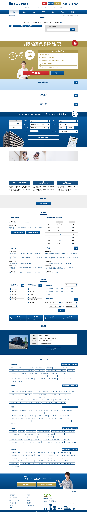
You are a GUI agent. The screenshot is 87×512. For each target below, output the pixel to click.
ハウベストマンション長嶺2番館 (26, 391)
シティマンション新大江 (52, 370)
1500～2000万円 (59, 288)
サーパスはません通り (31, 431)
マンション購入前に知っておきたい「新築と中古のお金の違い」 (58, 263)
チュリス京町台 (67, 418)
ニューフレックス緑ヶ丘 (29, 460)
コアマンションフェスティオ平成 (58, 431)
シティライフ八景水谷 (14, 463)
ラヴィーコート (63, 373)
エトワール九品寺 (30, 367)
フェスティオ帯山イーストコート (64, 394)
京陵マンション (57, 367)
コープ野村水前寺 (62, 370)
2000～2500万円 (69, 288)
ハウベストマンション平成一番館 (16, 381)
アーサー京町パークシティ (55, 410)
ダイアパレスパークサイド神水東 (40, 394)
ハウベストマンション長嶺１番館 (56, 391)
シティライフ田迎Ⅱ (65, 439)
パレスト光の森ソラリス (15, 455)
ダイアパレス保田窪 (47, 402)
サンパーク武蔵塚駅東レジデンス (68, 463)
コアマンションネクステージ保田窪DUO (17, 399)
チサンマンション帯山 (40, 370)
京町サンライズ (13, 367)
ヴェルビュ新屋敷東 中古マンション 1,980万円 (19, 222)
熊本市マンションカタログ (14, 500)
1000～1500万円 (49, 288)
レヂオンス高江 (21, 431)
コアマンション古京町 (65, 415)
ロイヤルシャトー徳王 (51, 455)
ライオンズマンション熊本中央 (28, 370)
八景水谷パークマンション (30, 452)
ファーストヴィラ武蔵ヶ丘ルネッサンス (53, 463)
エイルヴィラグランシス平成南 (43, 431)
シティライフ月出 (14, 402)
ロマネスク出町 (21, 415)
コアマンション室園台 (40, 455)
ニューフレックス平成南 (40, 434)
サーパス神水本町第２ (53, 378)
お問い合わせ (12, 505)
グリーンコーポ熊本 (33, 410)
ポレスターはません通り (59, 442)
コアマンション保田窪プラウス (33, 399)
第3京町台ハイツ (24, 410)
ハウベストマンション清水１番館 (16, 460)
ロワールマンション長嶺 (69, 391)
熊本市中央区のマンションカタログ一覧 (69, 364)
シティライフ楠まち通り (15, 466)
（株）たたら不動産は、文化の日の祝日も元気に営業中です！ (22, 263)
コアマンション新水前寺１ (41, 378)
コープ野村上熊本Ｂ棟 (14, 410)
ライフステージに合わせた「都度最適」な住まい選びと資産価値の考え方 (24, 253)
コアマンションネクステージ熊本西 (17, 418)
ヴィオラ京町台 (13, 415)
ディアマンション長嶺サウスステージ (26, 402)
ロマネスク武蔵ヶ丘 (41, 452)
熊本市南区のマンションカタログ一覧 (70, 428)
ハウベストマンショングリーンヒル (17, 452)
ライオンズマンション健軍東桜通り (42, 391)
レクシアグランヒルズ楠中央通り (27, 455)
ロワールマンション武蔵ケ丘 (63, 460)
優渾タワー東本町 (58, 399)
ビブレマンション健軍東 (27, 394)
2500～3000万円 (49, 291)
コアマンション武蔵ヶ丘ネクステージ (63, 452)
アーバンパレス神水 (52, 394)
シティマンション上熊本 (67, 410)
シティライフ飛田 (40, 460)
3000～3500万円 (59, 291)
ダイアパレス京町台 (31, 415)
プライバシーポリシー (30, 505)
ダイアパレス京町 (49, 367)
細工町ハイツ (21, 367)
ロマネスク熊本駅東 (14, 373)
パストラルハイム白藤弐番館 (28, 434)
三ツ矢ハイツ (38, 402)
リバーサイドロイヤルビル (15, 370)
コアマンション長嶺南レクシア (46, 399)
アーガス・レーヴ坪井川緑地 (38, 463)
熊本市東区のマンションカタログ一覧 (70, 385)
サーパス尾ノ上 (46, 397)
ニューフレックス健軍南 (15, 397)
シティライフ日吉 (24, 442)
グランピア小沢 (23, 373)
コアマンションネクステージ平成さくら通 (52, 439)
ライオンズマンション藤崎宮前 (16, 378)
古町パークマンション (14, 423)
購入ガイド (28, 497)
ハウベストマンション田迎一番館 (16, 439)
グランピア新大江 (71, 370)
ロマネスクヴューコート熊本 (43, 415)
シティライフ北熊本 (61, 455)
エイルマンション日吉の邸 (71, 442)
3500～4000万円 (69, 291)
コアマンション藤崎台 (44, 410)
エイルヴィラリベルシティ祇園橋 (56, 418)
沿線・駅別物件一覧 (30, 502)
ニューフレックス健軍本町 (15, 394)
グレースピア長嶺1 (25, 397)
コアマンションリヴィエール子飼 (65, 378)
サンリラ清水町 (51, 452)
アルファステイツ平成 (70, 431)
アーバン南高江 (27, 439)
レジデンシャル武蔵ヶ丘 (25, 463)
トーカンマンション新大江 (28, 378)
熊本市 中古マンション (12, 15)
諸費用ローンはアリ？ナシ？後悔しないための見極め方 (56, 272)
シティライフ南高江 (14, 442)
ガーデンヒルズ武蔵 (71, 455)
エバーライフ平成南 (60, 434)
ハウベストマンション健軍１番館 (59, 402)
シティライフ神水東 (56, 397)
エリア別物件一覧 (13, 502)
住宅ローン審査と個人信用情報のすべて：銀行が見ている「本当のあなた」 (25, 272)
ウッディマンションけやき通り (35, 442)
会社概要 (28, 503)
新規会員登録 (12, 495)
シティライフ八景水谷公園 (50, 460)
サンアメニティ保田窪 (14, 391)
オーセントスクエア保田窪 (36, 397)
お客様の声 (28, 500)
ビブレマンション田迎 (37, 439)
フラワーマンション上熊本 (42, 418)
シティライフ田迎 (51, 434)
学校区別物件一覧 (13, 503)
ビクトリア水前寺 (66, 367)
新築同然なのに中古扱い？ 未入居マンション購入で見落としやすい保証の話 (61, 253)
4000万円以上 (49, 294)
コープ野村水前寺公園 (44, 373)
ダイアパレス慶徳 (39, 367)
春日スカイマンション (54, 415)
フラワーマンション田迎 (48, 442)
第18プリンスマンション (33, 373)
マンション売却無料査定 (14, 497)
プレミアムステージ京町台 (30, 418)
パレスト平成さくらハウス (15, 434)
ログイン (28, 495)
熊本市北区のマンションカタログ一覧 (70, 449)
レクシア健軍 (66, 399)
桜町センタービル (55, 373)
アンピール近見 (13, 431)
